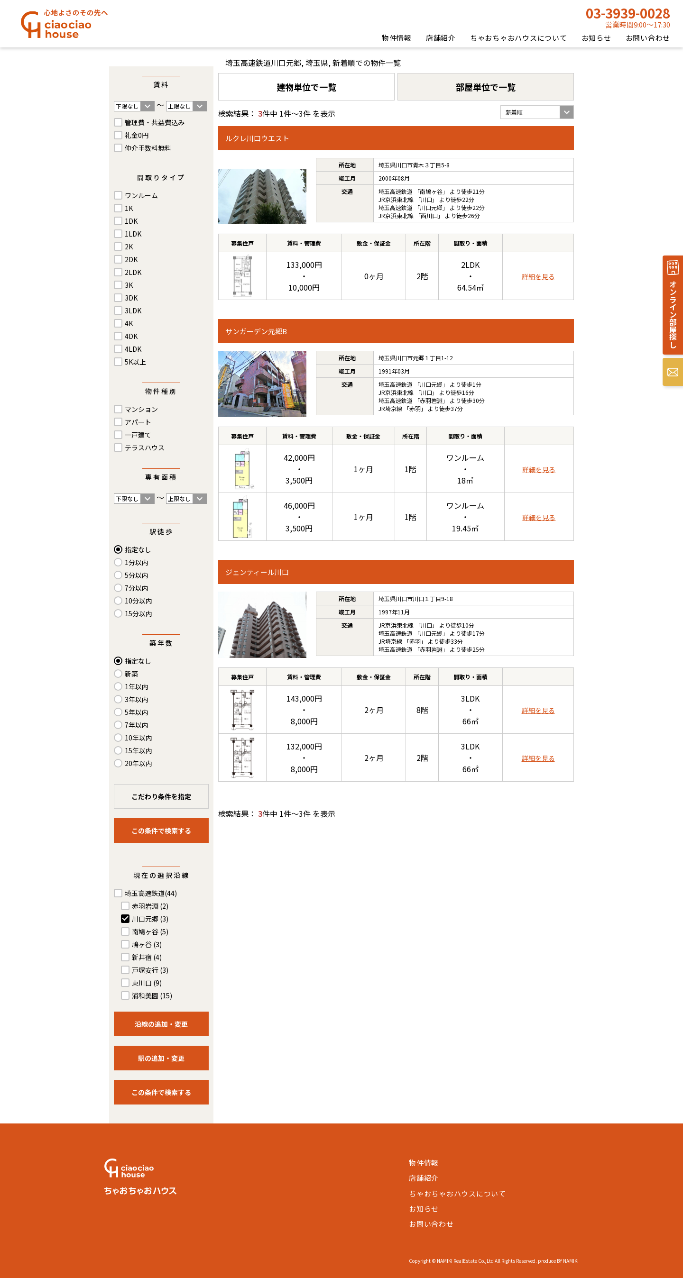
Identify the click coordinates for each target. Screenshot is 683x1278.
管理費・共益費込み (155, 122)
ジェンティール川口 (257, 572)
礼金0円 (136, 135)
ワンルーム (141, 195)
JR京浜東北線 (396, 199)
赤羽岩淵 (150, 906)
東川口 (147, 982)
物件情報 (397, 38)
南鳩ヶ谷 (150, 931)
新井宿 (147, 957)
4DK (131, 336)
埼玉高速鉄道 (151, 893)
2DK (131, 259)
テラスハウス (145, 447)
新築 (131, 673)
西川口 (429, 215)
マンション (141, 409)
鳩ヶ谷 (147, 944)
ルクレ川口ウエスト (257, 138)
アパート (138, 422)
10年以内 (138, 737)
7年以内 (136, 725)
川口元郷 (150, 918)
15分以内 (138, 613)
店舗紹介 (441, 38)
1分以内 (136, 562)
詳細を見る (538, 276)
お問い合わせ (648, 38)
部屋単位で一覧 (486, 87)
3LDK (133, 310)
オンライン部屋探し (673, 314)
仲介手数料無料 (148, 148)
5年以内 (136, 712)
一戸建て (138, 434)
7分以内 (136, 588)
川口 (426, 199)
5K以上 (135, 361)
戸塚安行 (150, 970)
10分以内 (138, 600)
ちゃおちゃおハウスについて (518, 38)
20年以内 (138, 763)
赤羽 (415, 408)
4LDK (133, 349)
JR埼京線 (390, 408)
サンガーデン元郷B (256, 331)
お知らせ (596, 38)
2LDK (133, 272)
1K (129, 208)
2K (129, 246)
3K (129, 285)
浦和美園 (152, 995)
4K (129, 323)
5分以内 (136, 575)
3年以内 (136, 699)
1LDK (133, 233)
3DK (131, 297)
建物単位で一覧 (306, 87)
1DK (131, 221)
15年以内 (138, 750)
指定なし (138, 549)
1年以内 (136, 686)
